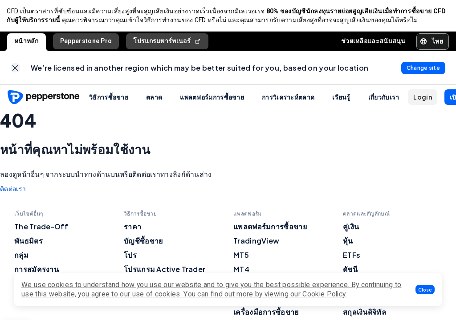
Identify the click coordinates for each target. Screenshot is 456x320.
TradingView (256, 241)
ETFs (351, 255)
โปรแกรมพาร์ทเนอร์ (167, 41)
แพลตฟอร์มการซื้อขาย (212, 98)
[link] (15, 68)
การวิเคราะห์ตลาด (288, 98)
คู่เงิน (351, 227)
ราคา (132, 227)
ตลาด (154, 98)
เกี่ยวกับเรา (383, 98)
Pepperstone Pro (86, 41)
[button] (425, 289)
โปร (130, 255)
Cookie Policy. (324, 294)
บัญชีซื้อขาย (143, 241)
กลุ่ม (21, 255)
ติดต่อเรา (13, 189)
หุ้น (348, 241)
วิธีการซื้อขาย (108, 98)
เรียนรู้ (341, 98)
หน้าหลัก (26, 41)
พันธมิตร (28, 241)
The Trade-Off (41, 227)
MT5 (241, 255)
